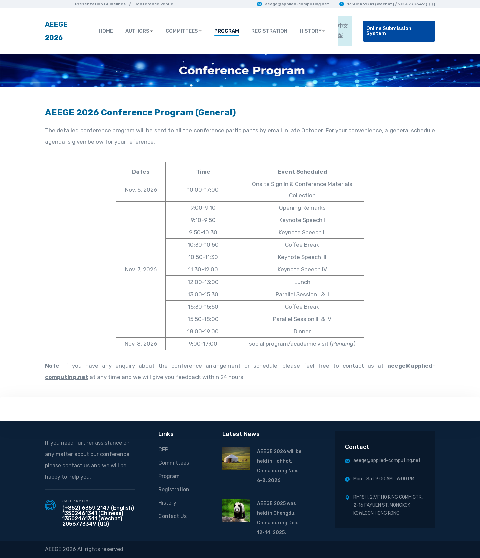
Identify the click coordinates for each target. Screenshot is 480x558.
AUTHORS (139, 31)
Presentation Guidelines (100, 4)
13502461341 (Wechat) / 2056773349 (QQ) (387, 4)
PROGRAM (226, 31)
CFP (163, 449)
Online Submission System (388, 30)
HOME (106, 31)
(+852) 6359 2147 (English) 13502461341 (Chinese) (98, 510)
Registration (173, 489)
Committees (173, 463)
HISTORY (313, 31)
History (167, 503)
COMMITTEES (184, 31)
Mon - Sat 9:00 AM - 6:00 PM (379, 479)
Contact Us (172, 516)
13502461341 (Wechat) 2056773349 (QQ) (92, 521)
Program (169, 476)
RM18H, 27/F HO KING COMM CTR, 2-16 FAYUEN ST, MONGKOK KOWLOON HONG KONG (384, 505)
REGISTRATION (269, 31)
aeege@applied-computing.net (293, 4)
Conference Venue (153, 4)
